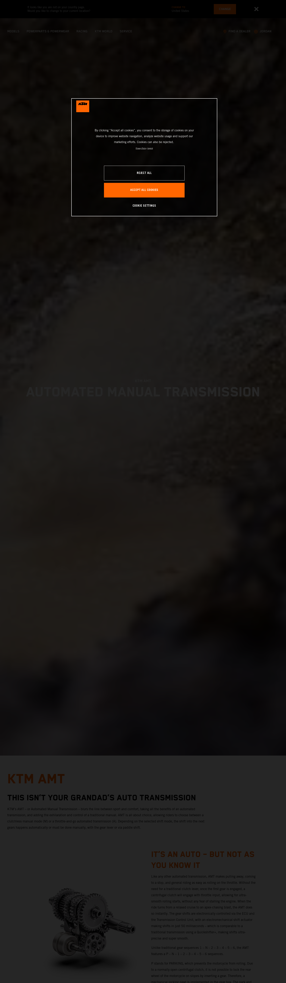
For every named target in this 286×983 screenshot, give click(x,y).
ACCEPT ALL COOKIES (144, 190)
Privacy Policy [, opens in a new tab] (141, 148)
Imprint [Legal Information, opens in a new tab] (150, 148)
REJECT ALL (144, 173)
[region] (144, 157)
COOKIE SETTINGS (144, 206)
